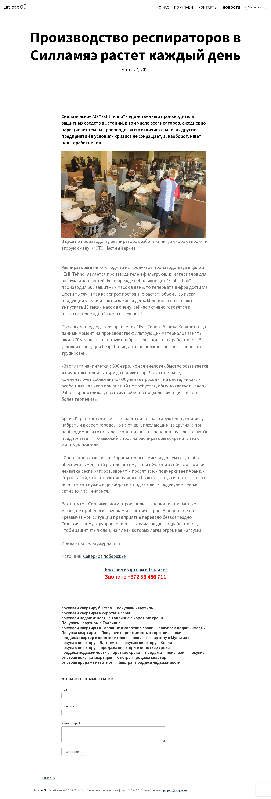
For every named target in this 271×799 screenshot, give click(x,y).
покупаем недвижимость (182, 627)
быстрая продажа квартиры (87, 662)
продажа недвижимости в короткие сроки (100, 652)
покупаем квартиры (135, 608)
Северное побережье (104, 556)
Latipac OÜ (14, 7)
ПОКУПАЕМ (183, 7)
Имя (64, 690)
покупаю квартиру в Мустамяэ (161, 637)
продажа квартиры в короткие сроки (135, 647)
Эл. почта (67, 706)
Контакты (208, 7)
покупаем (175, 652)
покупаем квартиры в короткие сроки (96, 613)
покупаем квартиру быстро (86, 608)
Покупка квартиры (78, 632)
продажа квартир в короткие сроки (94, 637)
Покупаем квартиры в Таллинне (135, 569)
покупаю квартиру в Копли (147, 642)
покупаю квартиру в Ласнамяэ (89, 642)
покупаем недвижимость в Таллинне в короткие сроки (112, 618)
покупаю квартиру (78, 647)
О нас (164, 7)
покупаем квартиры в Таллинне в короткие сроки (107, 627)
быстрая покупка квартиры (86, 657)
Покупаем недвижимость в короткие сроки (141, 632)
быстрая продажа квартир (141, 657)
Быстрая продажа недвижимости (150, 662)
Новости (231, 7)
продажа (153, 652)
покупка (197, 652)
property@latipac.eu (175, 790)
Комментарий (70, 723)
